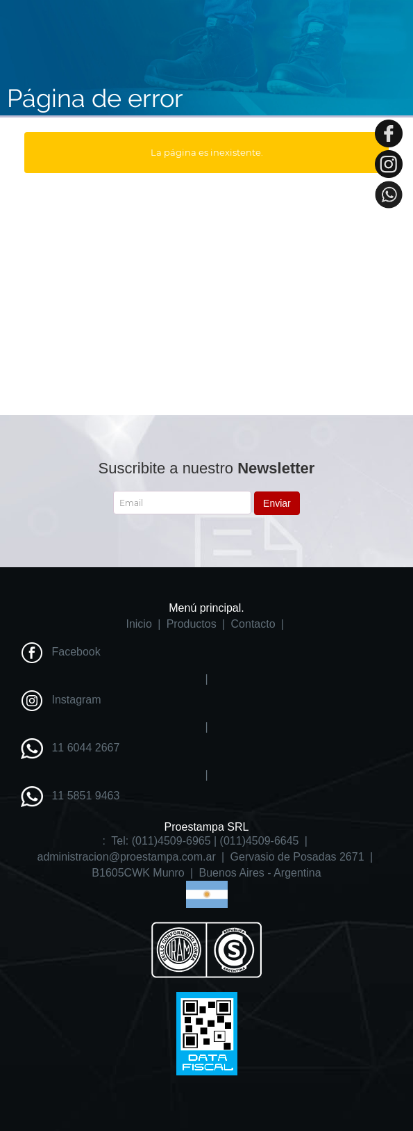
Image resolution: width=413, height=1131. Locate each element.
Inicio (138, 624)
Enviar (277, 503)
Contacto (253, 624)
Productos (192, 624)
